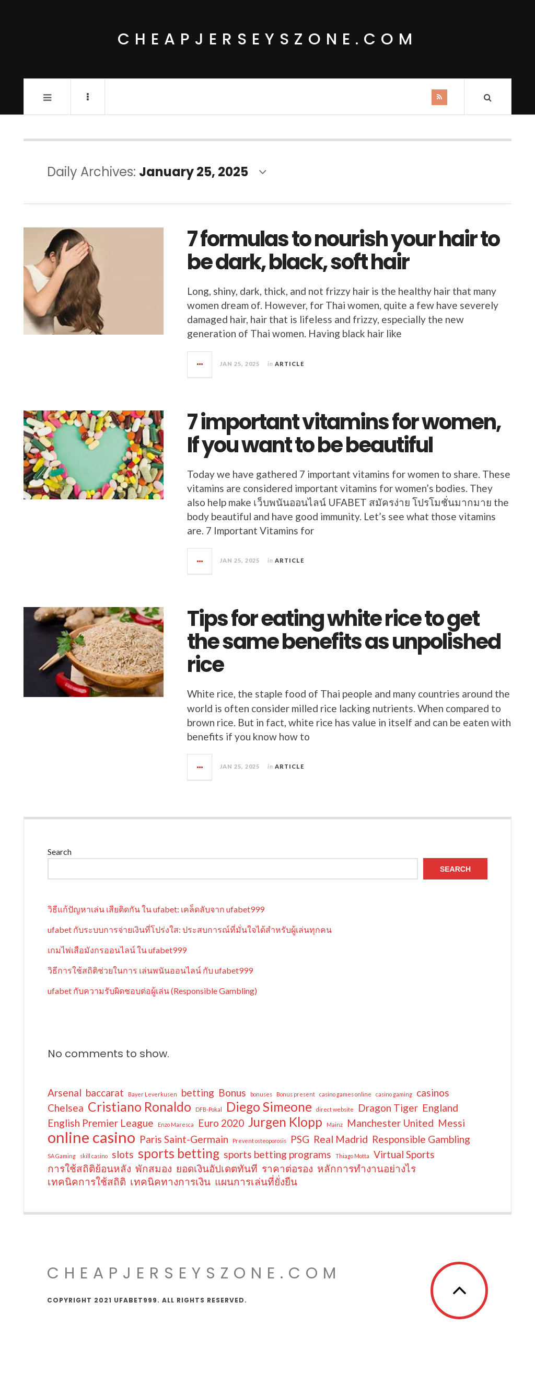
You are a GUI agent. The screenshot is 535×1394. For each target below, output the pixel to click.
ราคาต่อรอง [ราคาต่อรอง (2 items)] (287, 1168)
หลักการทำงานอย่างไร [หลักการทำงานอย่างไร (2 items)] (366, 1168)
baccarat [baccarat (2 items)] (105, 1093)
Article (289, 363)
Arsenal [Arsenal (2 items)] (65, 1093)
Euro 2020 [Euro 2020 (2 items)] (221, 1123)
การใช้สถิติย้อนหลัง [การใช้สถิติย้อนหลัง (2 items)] (89, 1168)
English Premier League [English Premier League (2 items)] (101, 1123)
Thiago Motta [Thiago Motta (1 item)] (352, 1155)
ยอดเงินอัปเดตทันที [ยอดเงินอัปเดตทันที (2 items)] (217, 1168)
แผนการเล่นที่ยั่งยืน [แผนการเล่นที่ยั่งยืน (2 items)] (256, 1181)
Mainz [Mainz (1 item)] (335, 1124)
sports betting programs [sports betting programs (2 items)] (277, 1154)
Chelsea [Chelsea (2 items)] (66, 1108)
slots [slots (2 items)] (123, 1154)
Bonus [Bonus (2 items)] (232, 1093)
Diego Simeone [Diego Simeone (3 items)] (269, 1107)
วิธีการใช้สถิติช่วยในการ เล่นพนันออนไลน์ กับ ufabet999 (150, 970)
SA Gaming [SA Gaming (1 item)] (62, 1155)
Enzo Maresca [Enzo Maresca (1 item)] (176, 1124)
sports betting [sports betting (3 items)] (178, 1153)
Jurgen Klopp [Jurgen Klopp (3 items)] (285, 1122)
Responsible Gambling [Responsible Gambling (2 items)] (421, 1139)
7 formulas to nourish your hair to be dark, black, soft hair (343, 250)
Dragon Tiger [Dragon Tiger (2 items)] (388, 1108)
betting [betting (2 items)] (197, 1093)
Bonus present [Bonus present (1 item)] (295, 1094)
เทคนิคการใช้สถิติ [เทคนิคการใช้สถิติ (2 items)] (87, 1181)
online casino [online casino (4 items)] (91, 1137)
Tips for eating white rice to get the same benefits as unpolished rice (344, 641)
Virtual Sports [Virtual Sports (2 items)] (404, 1154)
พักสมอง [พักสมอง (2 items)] (153, 1168)
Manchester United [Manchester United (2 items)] (390, 1123)
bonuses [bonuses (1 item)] (261, 1094)
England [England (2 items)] (440, 1108)
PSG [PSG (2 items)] (299, 1139)
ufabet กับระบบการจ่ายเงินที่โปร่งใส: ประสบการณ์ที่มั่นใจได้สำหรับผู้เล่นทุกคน (190, 929)
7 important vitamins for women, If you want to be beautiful (344, 433)
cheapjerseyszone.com (267, 39)
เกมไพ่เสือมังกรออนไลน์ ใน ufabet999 (117, 950)
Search (60, 851)
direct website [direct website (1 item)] (335, 1109)
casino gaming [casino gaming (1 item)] (394, 1094)
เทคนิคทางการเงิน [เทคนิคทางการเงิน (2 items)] (170, 1181)
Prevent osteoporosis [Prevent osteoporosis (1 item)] (259, 1140)
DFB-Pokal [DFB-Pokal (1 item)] (208, 1109)
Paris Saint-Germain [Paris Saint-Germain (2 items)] (183, 1139)
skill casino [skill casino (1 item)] (94, 1155)
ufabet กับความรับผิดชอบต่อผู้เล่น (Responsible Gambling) (152, 991)
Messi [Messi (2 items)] (451, 1123)
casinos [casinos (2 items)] (432, 1093)
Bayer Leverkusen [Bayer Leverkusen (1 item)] (152, 1094)
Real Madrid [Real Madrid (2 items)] (340, 1139)
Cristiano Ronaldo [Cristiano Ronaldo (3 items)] (139, 1107)
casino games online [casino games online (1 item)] (345, 1094)
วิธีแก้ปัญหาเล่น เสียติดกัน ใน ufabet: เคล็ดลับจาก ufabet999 (156, 909)
